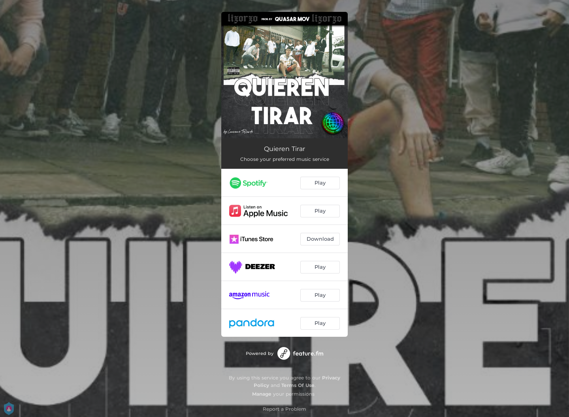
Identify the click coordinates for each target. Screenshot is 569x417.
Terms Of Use (298, 385)
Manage (261, 394)
